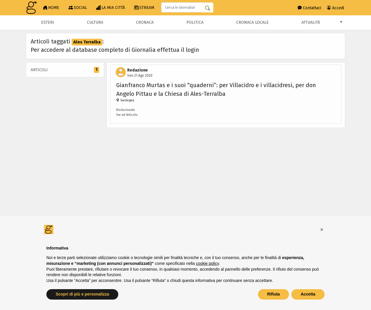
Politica (194, 22)
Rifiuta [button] (273, 294)
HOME (51, 7)
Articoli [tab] (65, 70)
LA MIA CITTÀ (110, 7)
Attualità (310, 22)
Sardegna (126, 100)
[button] (321, 229)
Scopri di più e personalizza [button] (82, 294)
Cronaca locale (252, 22)
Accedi (335, 7)
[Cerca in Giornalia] (207, 7)
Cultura (95, 22)
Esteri (47, 22)
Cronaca (145, 22)
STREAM (144, 7)
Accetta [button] (308, 294)
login (192, 49)
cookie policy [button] (207, 263)
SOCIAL (77, 7)
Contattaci (309, 7)
